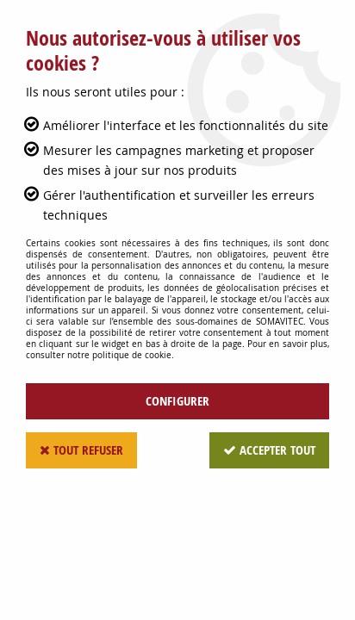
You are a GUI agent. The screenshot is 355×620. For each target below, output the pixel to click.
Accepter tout (269, 450)
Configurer (177, 401)
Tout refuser (81, 450)
